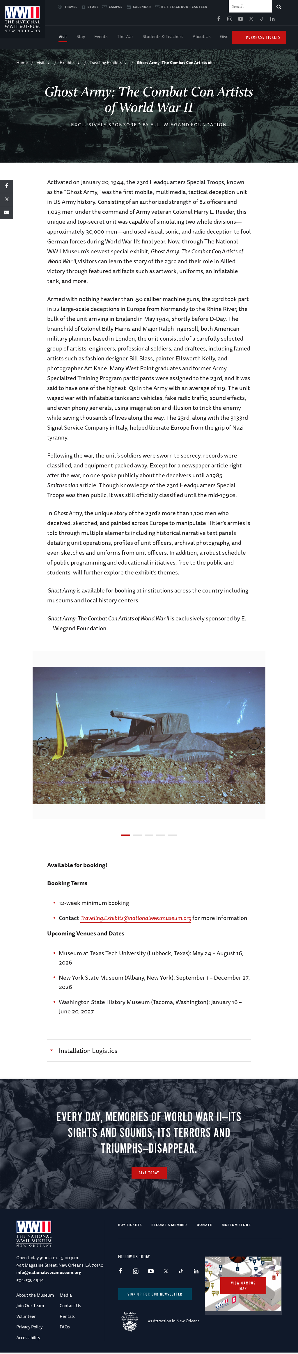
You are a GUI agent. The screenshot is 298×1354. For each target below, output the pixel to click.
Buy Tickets (130, 1226)
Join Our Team (30, 1307)
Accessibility (28, 1339)
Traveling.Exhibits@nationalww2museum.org (135, 919)
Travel (71, 6)
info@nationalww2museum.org (48, 1274)
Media (66, 1296)
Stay (81, 38)
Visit (62, 38)
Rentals (67, 1317)
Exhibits (67, 64)
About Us (202, 38)
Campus (116, 6)
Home (22, 64)
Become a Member (169, 1226)
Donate (204, 1226)
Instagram (173, 20)
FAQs (65, 1328)
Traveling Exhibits (106, 64)
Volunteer (26, 1317)
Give (224, 38)
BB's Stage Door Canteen (184, 6)
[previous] (43, 744)
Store (93, 6)
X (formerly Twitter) (195, 20)
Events (101, 38)
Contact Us (70, 1307)
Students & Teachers (163, 38)
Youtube (184, 20)
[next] (254, 744)
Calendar (142, 6)
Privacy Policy (29, 1328)
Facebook (162, 20)
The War (125, 38)
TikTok (205, 20)
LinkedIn (216, 20)
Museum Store (236, 1226)
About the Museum (35, 1296)
